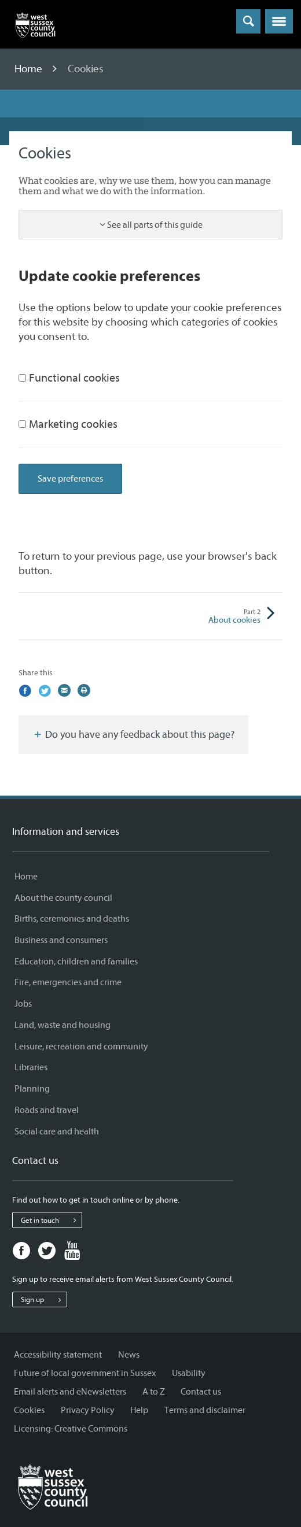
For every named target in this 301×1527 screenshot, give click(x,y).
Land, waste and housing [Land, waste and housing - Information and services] (62, 1025)
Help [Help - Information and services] (139, 1410)
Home (29, 68)
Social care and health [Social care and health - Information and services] (56, 1131)
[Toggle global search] (248, 21)
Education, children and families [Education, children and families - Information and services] (76, 961)
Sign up (44, 1299)
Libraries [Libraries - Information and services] (30, 1067)
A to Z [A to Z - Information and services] (153, 1391)
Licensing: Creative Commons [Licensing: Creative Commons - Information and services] (70, 1429)
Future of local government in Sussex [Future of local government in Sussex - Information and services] (85, 1373)
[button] (279, 21)
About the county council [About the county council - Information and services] (63, 898)
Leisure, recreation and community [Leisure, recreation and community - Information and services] (81, 1046)
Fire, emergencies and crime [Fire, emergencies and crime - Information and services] (68, 982)
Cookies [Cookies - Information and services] (29, 1410)
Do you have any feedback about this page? (133, 735)
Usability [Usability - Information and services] (188, 1373)
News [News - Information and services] (129, 1354)
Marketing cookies (68, 424)
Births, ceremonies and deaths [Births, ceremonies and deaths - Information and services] (71, 919)
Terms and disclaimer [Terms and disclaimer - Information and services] (204, 1410)
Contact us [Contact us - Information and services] (201, 1391)
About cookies (205, 617)
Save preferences (70, 479)
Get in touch (51, 1219)
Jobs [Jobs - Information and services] (23, 1004)
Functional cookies (69, 377)
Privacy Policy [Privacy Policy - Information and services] (88, 1410)
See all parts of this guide (155, 225)
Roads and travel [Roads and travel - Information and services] (46, 1110)
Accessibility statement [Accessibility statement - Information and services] (58, 1354)
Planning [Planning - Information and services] (32, 1089)
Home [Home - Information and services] (26, 876)
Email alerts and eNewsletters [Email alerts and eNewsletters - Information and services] (70, 1391)
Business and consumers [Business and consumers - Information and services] (61, 940)
